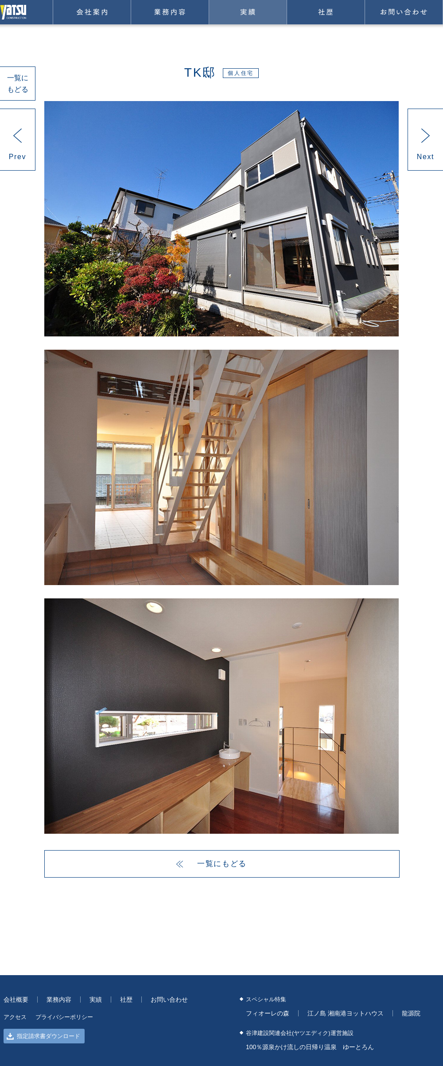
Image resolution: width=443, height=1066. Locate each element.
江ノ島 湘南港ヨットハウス (345, 1013)
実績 (248, 12)
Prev (17, 156)
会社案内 (92, 12)
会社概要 (16, 999)
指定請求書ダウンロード (43, 1036)
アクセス (15, 1017)
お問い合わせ (404, 12)
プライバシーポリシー (64, 1017)
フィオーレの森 (267, 1013)
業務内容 (170, 12)
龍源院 (411, 1013)
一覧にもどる (17, 83)
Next (425, 156)
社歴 (326, 12)
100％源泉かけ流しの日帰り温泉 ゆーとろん (310, 1046)
